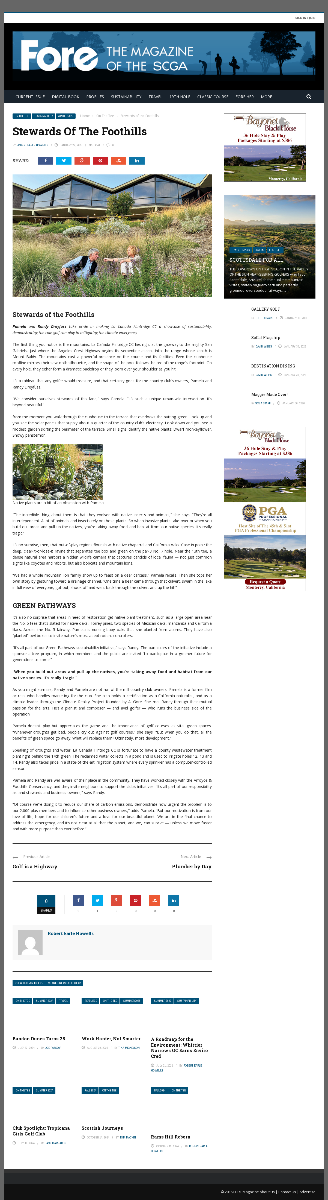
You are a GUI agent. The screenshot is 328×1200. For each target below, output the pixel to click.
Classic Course (212, 96)
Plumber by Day (192, 866)
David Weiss (263, 346)
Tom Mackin (128, 1137)
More (266, 96)
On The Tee (22, 116)
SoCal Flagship (265, 337)
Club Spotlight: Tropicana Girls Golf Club (41, 1131)
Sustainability (126, 96)
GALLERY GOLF (265, 309)
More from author (64, 983)
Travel (155, 96)
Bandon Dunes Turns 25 (39, 1038)
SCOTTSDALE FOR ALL (256, 259)
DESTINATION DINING (273, 366)
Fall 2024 (90, 1090)
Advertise (307, 1191)
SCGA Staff (263, 403)
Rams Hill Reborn (170, 1137)
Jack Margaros (55, 1143)
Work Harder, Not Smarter (111, 1038)
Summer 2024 (44, 1001)
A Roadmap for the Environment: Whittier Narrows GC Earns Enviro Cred (179, 1047)
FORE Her (244, 96)
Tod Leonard (264, 318)
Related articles (29, 983)
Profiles (95, 96)
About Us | (269, 1191)
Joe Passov (53, 1048)
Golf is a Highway (35, 866)
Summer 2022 (162, 1001)
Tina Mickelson (129, 1048)
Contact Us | (289, 1191)
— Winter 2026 (241, 250)
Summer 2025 (132, 1001)
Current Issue (30, 96)
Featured (91, 1001)
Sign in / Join (305, 18)
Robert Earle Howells (32, 145)
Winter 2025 (65, 116)
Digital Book (65, 96)
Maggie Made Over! (269, 394)
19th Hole (179, 96)
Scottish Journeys (102, 1128)
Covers (259, 250)
